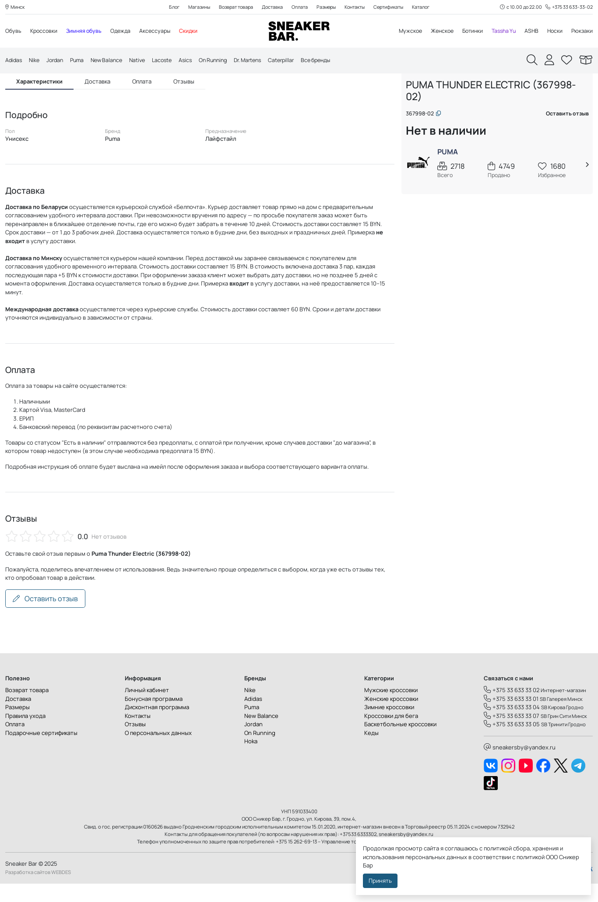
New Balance (113, 61)
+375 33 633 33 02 (511, 709)
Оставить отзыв (45, 617)
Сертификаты (394, 7)
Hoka (250, 760)
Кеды (371, 751)
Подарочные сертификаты (41, 751)
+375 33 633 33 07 (511, 734)
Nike (36, 61)
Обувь (13, 31)
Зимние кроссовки (389, 726)
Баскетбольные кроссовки (400, 743)
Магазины (192, 7)
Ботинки (467, 31)
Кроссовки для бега (391, 734)
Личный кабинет (147, 709)
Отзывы (135, 743)
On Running (226, 61)
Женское (434, 31)
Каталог (428, 7)
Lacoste (172, 61)
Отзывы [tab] (183, 99)
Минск (15, 7)
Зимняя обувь (87, 31)
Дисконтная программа (157, 726)
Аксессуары (161, 31)
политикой (531, 857)
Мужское (401, 31)
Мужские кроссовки (391, 709)
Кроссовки (45, 31)
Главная (419, 90)
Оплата (298, 7)
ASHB (529, 31)
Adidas (14, 61)
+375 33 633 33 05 (512, 743)
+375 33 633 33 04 (512, 726)
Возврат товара (231, 7)
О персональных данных (158, 751)
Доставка (270, 7)
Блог (166, 7)
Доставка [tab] (97, 99)
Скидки (195, 31)
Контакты (357, 7)
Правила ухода (25, 734)
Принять (380, 881)
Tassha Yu (500, 31)
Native (145, 61)
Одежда (125, 31)
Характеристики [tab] (39, 99)
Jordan (58, 61)
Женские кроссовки (391, 717)
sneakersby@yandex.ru (520, 766)
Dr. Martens (264, 61)
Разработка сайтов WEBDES (38, 890)
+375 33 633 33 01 (511, 717)
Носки (553, 31)
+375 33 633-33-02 (568, 7)
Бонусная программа (154, 717)
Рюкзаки (581, 31)
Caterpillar (300, 61)
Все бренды (337, 61)
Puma (81, 61)
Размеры (326, 7)
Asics (197, 61)
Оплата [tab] (141, 99)
